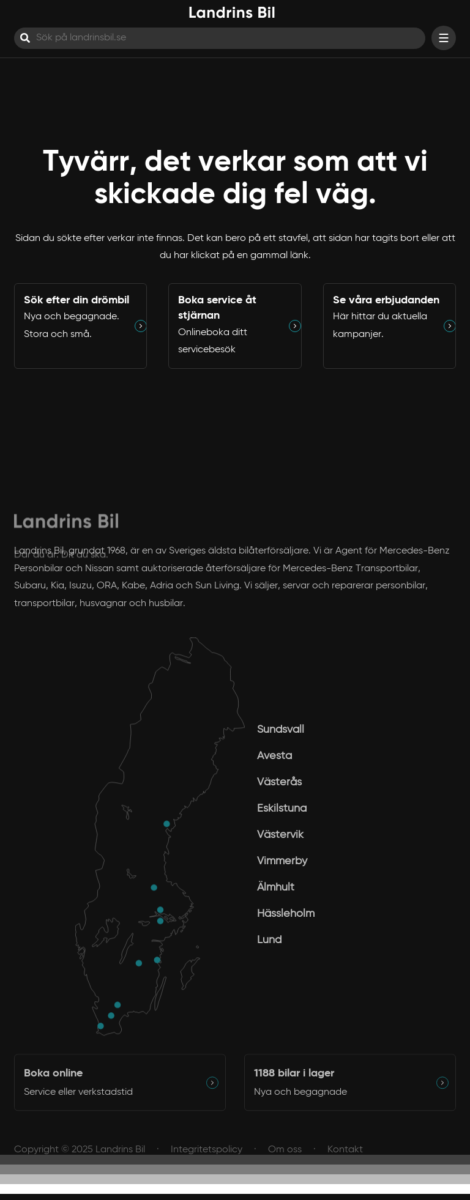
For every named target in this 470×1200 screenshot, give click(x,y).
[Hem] (232, 12)
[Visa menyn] (443, 38)
